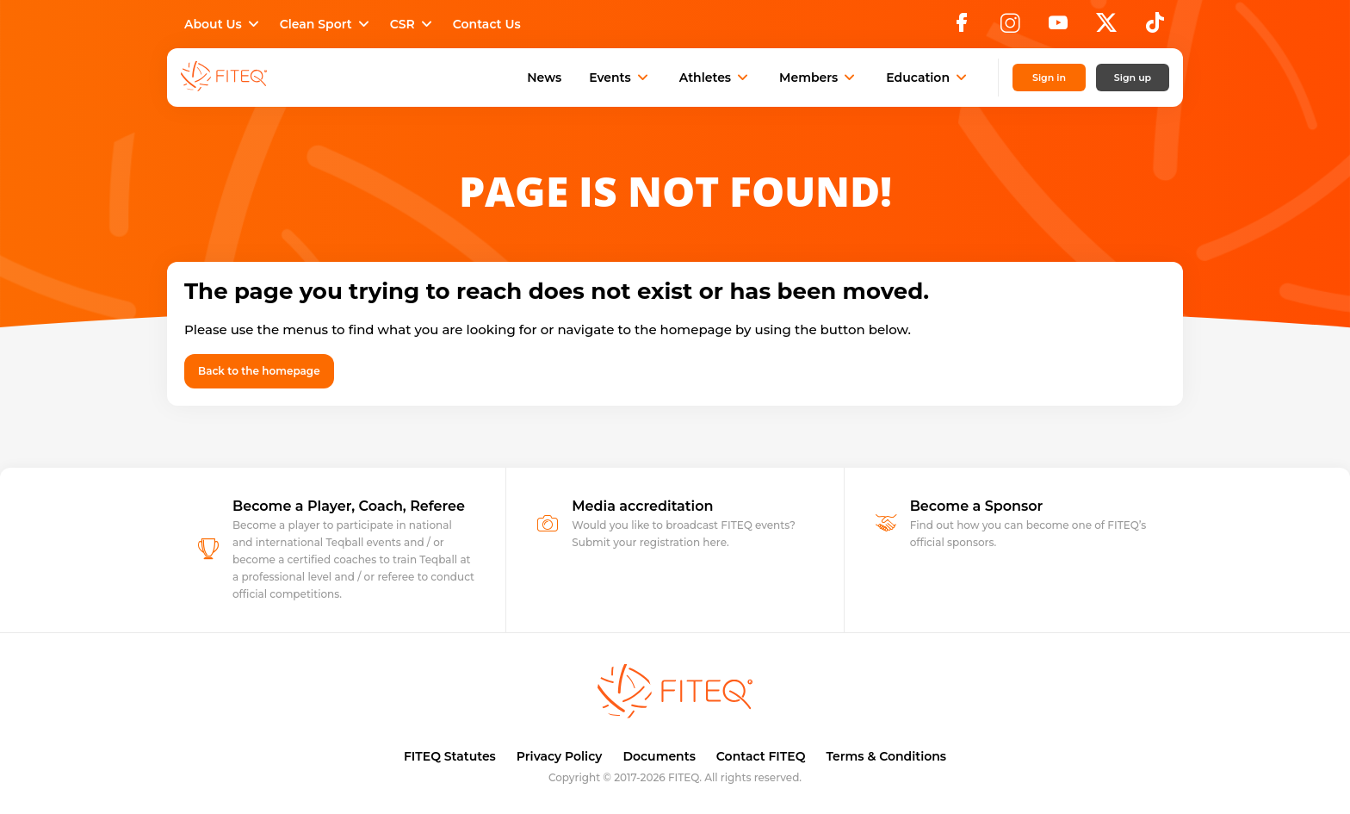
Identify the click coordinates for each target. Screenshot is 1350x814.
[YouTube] (1058, 27)
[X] (1106, 27)
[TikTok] (1155, 27)
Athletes (715, 77)
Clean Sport (326, 24)
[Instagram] (1010, 27)
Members (818, 77)
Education (928, 77)
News (544, 77)
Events (620, 77)
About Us (223, 24)
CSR (413, 24)
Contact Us (487, 24)
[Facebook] (961, 27)
